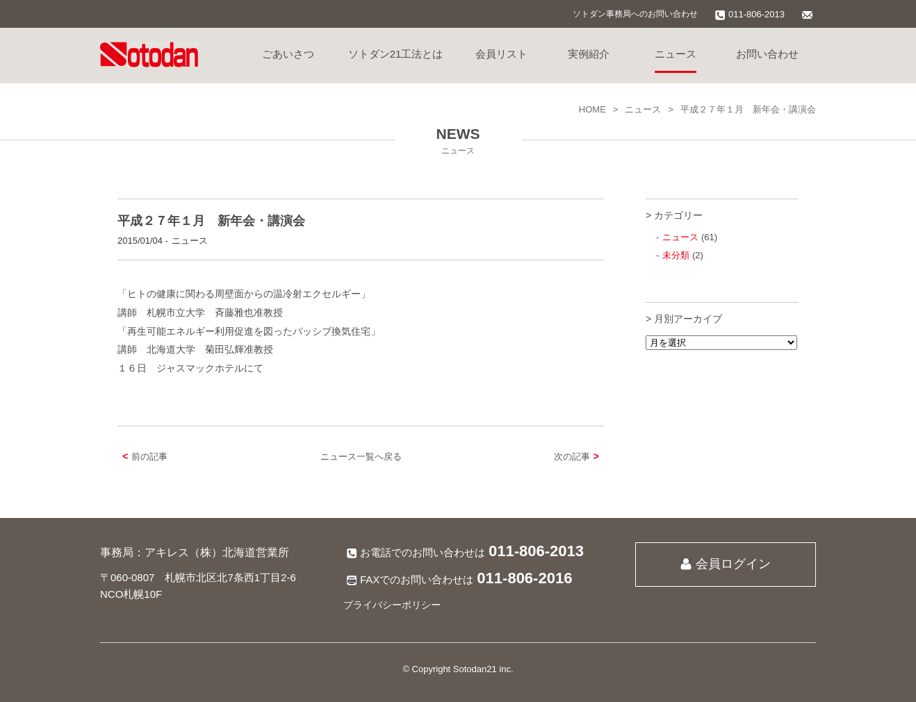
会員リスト (501, 54)
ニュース (675, 54)
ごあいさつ (288, 54)
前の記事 (142, 456)
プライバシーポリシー (392, 604)
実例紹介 (589, 54)
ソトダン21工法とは (395, 54)
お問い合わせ (767, 54)
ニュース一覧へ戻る (361, 456)
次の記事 (579, 456)
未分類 (675, 255)
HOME (592, 109)
